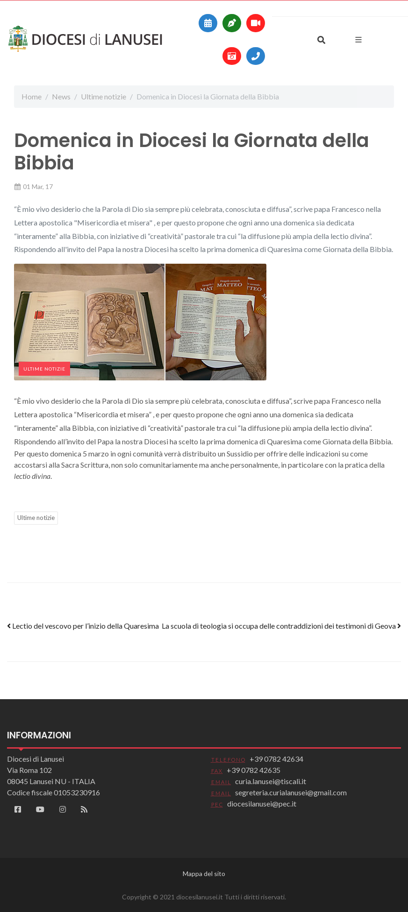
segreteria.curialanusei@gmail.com (291, 792)
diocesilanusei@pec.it (261, 803)
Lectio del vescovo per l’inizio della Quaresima (83, 625)
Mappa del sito (204, 873)
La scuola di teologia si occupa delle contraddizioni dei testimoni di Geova (281, 625)
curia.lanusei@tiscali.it (270, 781)
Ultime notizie (103, 96)
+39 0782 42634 (276, 758)
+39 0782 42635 (253, 769)
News (61, 96)
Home (31, 96)
